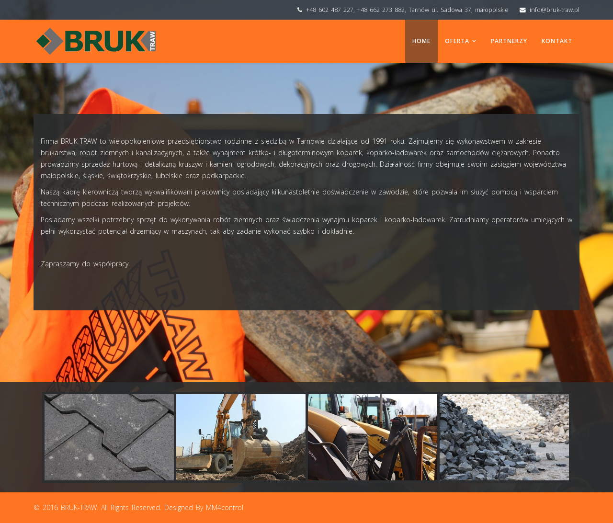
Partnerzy (509, 41)
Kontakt (557, 41)
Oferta (457, 41)
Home (421, 41)
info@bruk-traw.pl (554, 10)
